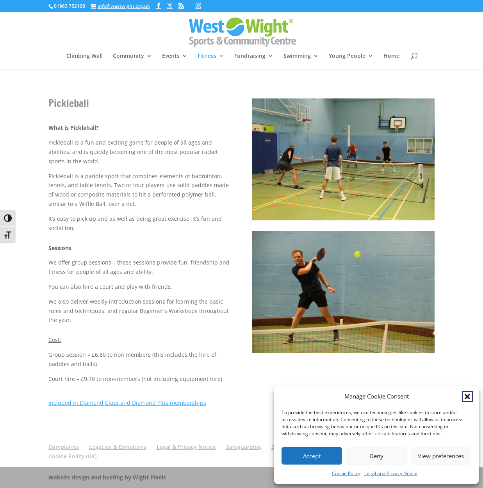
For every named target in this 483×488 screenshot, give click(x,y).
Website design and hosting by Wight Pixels (107, 477)
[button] (467, 396)
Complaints (63, 446)
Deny (376, 456)
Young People (347, 56)
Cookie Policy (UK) (72, 456)
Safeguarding (243, 446)
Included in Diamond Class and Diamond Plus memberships (127, 402)
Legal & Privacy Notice (186, 446)
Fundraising (250, 56)
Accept (312, 456)
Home (391, 56)
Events (171, 56)
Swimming (297, 56)
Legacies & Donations (117, 446)
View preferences (441, 456)
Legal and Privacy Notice (390, 473)
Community (128, 56)
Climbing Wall (84, 56)
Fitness (207, 56)
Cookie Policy (346, 473)
